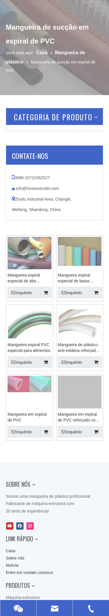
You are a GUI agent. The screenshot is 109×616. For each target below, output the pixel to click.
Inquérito (20, 292)
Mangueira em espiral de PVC (27, 417)
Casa (10, 550)
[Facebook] (20, 526)
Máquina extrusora (23, 597)
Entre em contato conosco (29, 572)
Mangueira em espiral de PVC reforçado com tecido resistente (78, 417)
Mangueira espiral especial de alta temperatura (24, 278)
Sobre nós (15, 558)
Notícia (12, 565)
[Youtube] (9, 526)
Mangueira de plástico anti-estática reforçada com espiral (78, 347)
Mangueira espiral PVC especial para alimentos (29, 347)
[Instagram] (30, 526)
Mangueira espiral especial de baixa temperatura (74, 278)
